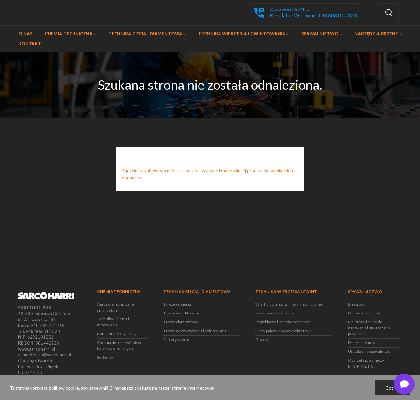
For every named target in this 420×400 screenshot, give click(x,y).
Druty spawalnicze (364, 313)
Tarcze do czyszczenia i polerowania (194, 330)
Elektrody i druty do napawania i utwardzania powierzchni (369, 327)
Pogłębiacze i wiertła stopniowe (282, 321)
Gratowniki (265, 339)
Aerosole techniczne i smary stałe (116, 307)
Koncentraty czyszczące (118, 333)
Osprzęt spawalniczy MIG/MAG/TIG (366, 363)
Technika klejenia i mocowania (113, 321)
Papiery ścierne (176, 339)
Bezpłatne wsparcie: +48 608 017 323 (313, 15)
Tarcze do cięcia (177, 304)
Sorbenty (105, 357)
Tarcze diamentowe (180, 321)
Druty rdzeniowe (363, 342)
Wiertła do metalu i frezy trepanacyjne (288, 304)
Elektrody (356, 304)
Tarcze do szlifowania (182, 313)
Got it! (392, 387)
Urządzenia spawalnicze (369, 351)
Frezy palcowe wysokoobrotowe (283, 330)
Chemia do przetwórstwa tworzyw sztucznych (119, 345)
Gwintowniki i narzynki (275, 313)
